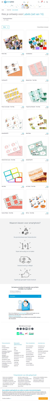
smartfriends (41, 358)
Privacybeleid (29, 358)
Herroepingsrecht (30, 353)
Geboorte (16, 365)
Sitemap (28, 349)
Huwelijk (16, 350)
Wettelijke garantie (30, 356)
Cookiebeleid (29, 359)
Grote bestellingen (42, 353)
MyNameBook (5, 357)
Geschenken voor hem (19, 357)
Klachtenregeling (29, 354)
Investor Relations (30, 365)
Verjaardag (16, 364)
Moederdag (16, 360)
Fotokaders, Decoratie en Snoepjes (7, 363)
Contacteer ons (41, 346)
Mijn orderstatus (41, 356)
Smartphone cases (6, 359)
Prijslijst (28, 361)
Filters (4, 27)
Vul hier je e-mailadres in (15, 291)
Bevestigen (12, 296)
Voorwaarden (29, 351)
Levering (40, 354)
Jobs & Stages (29, 363)
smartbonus (40, 349)
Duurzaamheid (29, 347)
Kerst (15, 347)
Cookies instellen (6, 398)
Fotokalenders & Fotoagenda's (5, 366)
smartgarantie (41, 347)
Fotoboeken (4, 349)
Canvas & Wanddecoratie (5, 355)
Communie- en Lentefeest (17, 353)
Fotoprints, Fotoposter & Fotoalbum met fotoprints (7, 352)
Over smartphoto (29, 346)
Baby (15, 349)
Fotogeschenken (5, 347)
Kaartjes (4, 346)
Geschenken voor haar (19, 355)
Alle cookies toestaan (43, 398)
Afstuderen (16, 358)
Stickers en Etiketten (6, 361)
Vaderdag (16, 362)
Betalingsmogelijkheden (43, 351)
